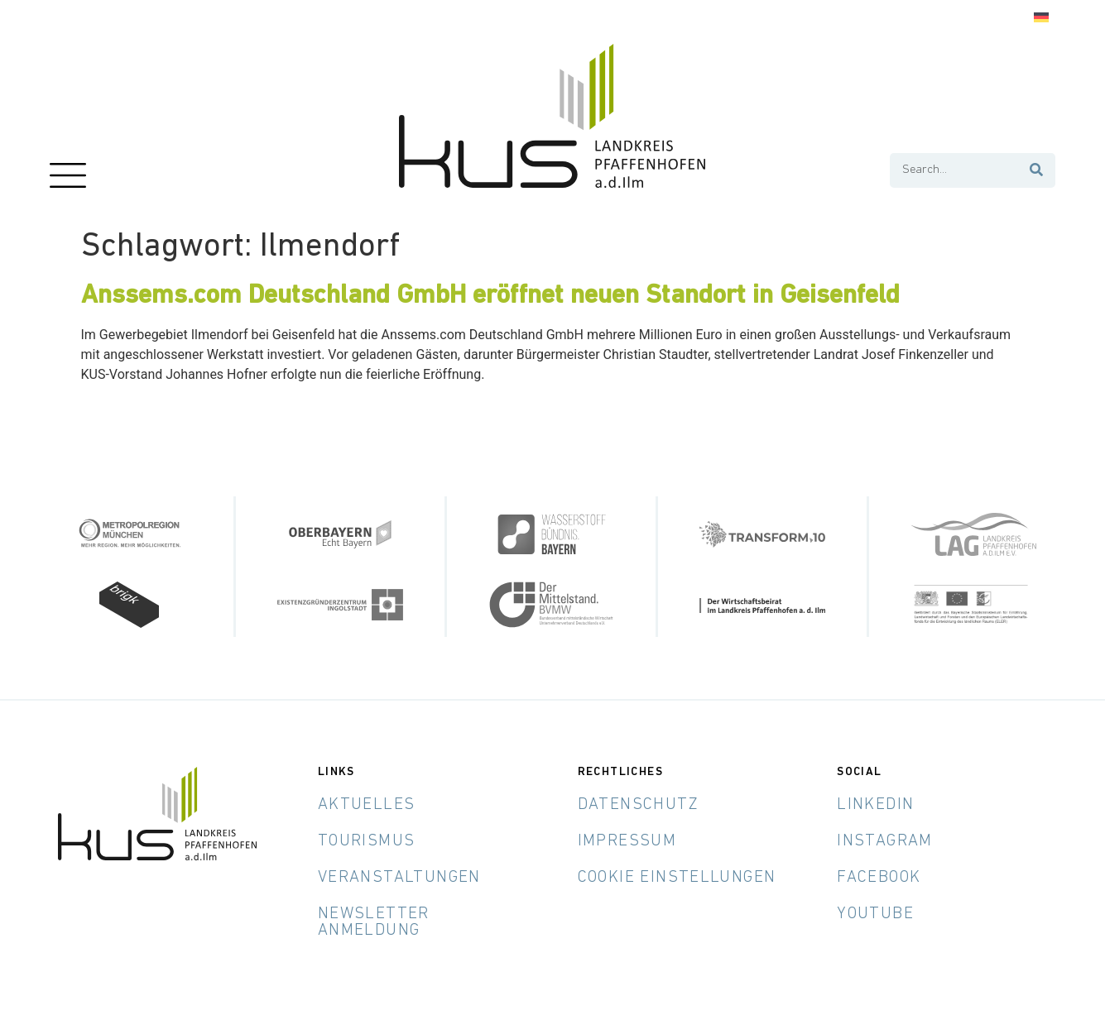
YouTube (875, 914)
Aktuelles (367, 805)
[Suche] (1037, 170)
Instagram (885, 841)
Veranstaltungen (399, 877)
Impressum (627, 841)
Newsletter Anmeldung (374, 922)
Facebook (878, 877)
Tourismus (367, 841)
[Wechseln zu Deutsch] (1041, 18)
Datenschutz (638, 805)
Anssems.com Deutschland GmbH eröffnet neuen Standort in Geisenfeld (490, 296)
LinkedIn (875, 805)
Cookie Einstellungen (677, 877)
